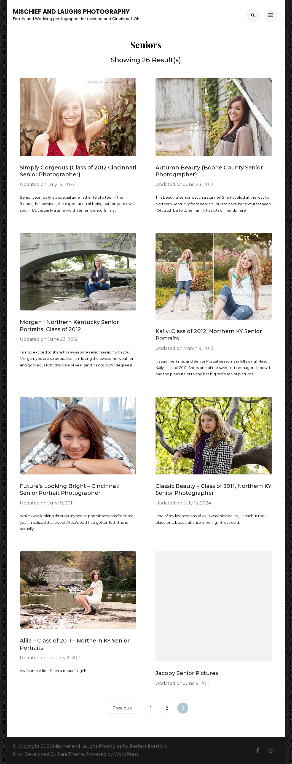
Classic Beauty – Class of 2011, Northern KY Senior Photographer (213, 489)
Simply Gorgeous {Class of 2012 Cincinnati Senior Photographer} (78, 171)
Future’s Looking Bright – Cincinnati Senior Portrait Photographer (70, 489)
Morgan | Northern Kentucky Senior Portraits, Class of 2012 (69, 325)
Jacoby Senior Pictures (187, 673)
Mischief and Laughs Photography (71, 11)
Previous (122, 708)
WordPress (126, 754)
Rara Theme (70, 754)
